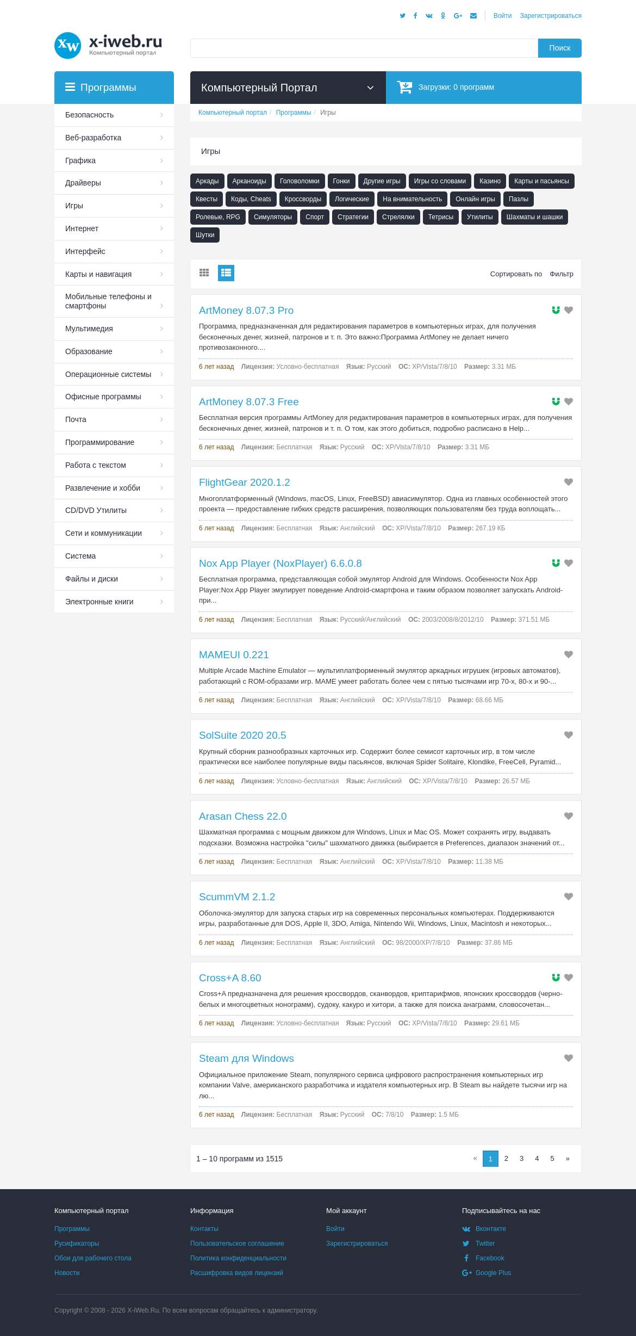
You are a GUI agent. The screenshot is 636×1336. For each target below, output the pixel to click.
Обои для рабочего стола (93, 1258)
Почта (75, 419)
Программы (72, 1229)
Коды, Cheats (251, 199)
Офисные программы (103, 396)
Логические (352, 199)
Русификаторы (76, 1243)
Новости (66, 1273)
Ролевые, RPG (218, 217)
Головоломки (300, 181)
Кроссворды (303, 199)
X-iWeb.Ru (143, 1310)
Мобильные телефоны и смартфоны (108, 301)
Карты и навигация (98, 274)
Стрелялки (398, 217)
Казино (490, 181)
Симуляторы (273, 217)
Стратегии (353, 217)
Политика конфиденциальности (238, 1258)
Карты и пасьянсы (541, 181)
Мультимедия (89, 328)
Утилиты (480, 217)
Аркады (207, 181)
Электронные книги (99, 601)
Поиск (560, 48)
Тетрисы (440, 217)
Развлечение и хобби (102, 488)
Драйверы (83, 182)
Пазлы (518, 199)
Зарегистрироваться (551, 16)
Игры (74, 205)
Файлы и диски (91, 578)
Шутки (205, 235)
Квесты (206, 199)
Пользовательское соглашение (237, 1243)
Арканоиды (250, 181)
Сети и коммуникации (103, 533)
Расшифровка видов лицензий (236, 1273)
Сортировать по (516, 274)
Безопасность (89, 114)
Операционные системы (108, 374)
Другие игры (382, 181)
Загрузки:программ (445, 86)
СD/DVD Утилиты (96, 510)
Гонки (341, 181)
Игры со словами (440, 181)
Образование (89, 351)
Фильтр (561, 274)
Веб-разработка (93, 137)
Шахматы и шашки (535, 217)
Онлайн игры (475, 199)
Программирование (99, 442)
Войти (503, 16)
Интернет (81, 228)
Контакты (204, 1229)
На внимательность (412, 199)
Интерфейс (85, 251)
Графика (80, 160)
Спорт (314, 217)
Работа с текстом (95, 465)
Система (80, 556)
